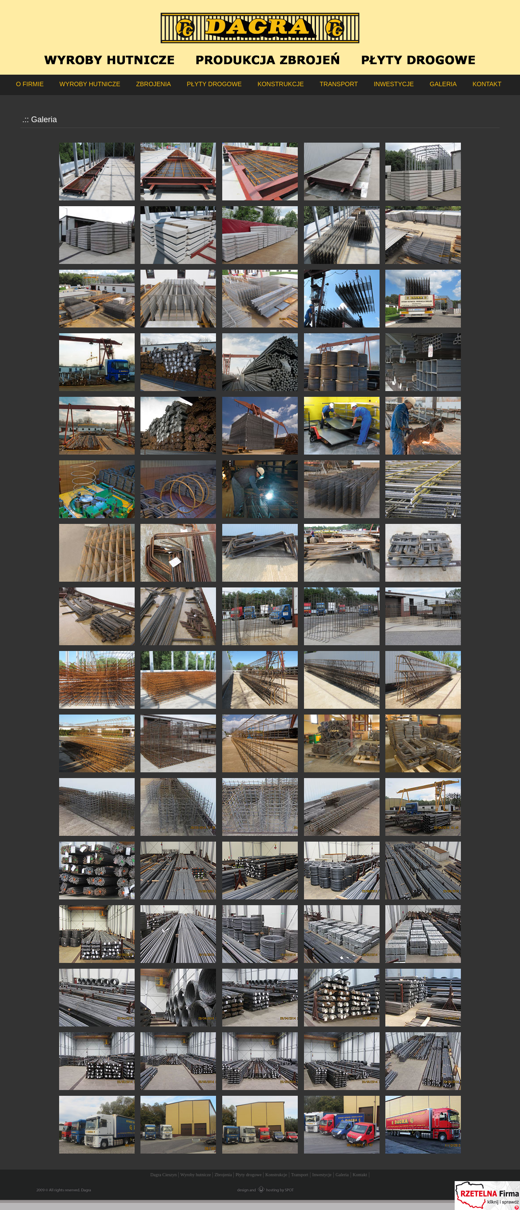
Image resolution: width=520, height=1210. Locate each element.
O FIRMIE (30, 84)
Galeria (342, 1174)
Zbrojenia (224, 1174)
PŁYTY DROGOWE (214, 84)
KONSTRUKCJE (280, 84)
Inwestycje (322, 1174)
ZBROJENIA (153, 84)
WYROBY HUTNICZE (90, 84)
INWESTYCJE (394, 84)
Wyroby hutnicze (196, 1174)
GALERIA (443, 84)
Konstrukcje (276, 1174)
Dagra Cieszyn (164, 1174)
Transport (299, 1174)
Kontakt (360, 1174)
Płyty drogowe (249, 1174)
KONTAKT (486, 84)
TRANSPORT (339, 84)
